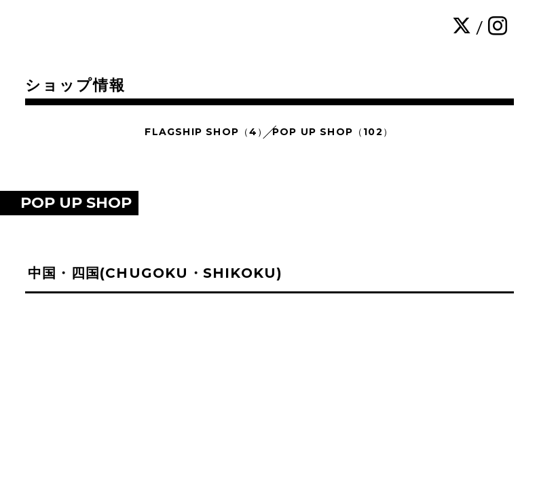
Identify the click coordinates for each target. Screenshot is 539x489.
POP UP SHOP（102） (332, 132)
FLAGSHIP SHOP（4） (206, 132)
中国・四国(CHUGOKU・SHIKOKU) (155, 273)
